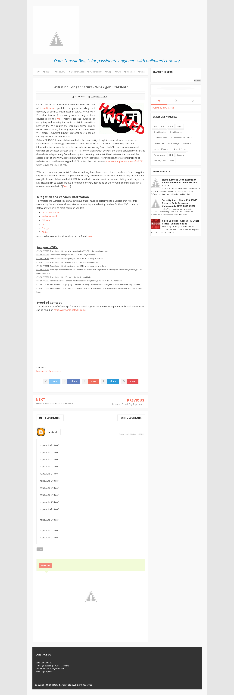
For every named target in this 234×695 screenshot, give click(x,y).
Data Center (159, 143)
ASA (162, 126)
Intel (44, 224)
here (90, 236)
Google (45, 228)
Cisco (170, 126)
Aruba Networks (50, 216)
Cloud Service (160, 132)
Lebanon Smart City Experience (128, 404)
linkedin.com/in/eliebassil (49, 370)
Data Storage (173, 143)
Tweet (54, 381)
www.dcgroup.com (44, 671)
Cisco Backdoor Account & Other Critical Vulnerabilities (180, 222)
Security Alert (159, 160)
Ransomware (159, 155)
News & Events (180, 149)
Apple (45, 231)
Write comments (131, 417)
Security (180, 155)
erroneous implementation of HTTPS (125, 161)
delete (133, 434)
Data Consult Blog (63, 684)
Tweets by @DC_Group (163, 107)
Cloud (179, 126)
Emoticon (45, 565)
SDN (171, 155)
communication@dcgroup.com (50, 668)
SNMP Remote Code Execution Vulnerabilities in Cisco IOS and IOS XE (179, 182)
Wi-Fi (59, 118)
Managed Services (161, 149)
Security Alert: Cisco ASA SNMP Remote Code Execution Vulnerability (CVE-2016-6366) (179, 203)
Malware (187, 143)
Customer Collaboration (181, 137)
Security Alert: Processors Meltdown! (54, 403)
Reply (39, 549)
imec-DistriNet (48, 108)
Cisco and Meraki (50, 212)
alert (172, 160)
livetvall (52, 432)
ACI (155, 126)
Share (74, 381)
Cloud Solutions (160, 137)
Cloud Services (176, 132)
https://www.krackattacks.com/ (69, 309)
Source (66, 186)
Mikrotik (46, 220)
